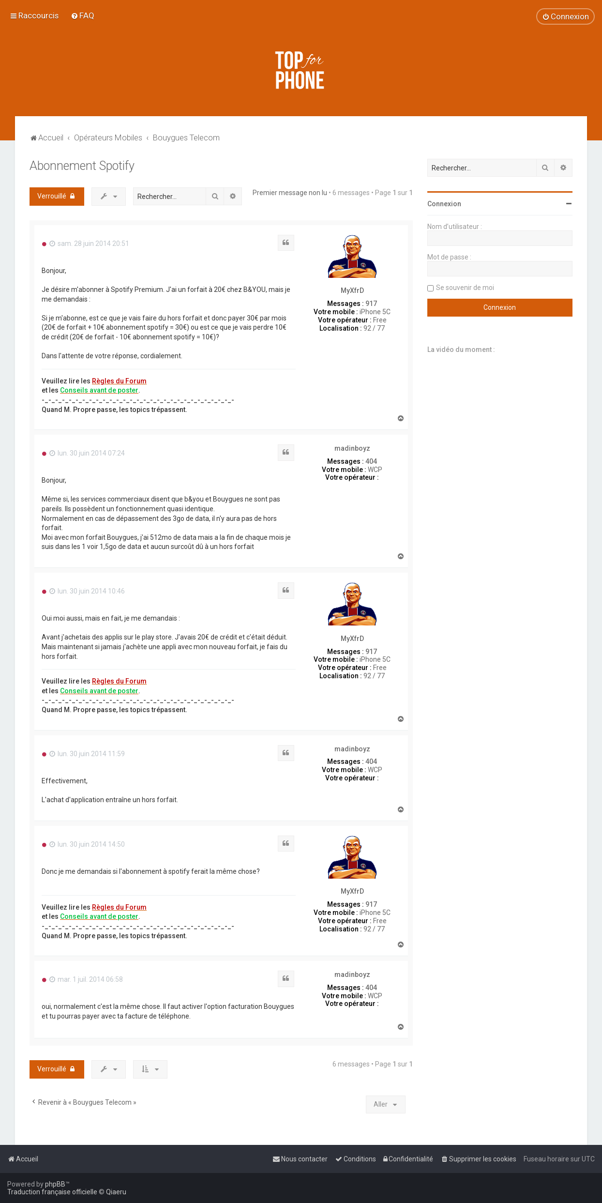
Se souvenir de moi (465, 287)
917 (371, 303)
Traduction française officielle (52, 1192)
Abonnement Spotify (82, 166)
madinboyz (352, 448)
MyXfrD (352, 290)
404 (371, 461)
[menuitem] (82, 15)
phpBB (55, 1184)
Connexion (444, 204)
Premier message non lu (290, 193)
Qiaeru (116, 1192)
